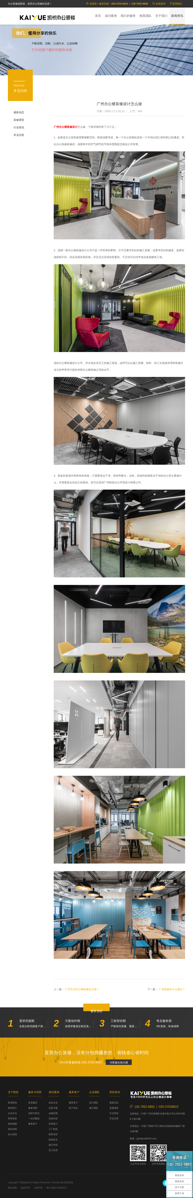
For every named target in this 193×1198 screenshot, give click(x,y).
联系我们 (177, 3)
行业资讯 (19, 127)
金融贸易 (53, 1113)
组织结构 (12, 1129)
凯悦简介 (12, 1108)
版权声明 (25, 1187)
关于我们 (161, 15)
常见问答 (19, 134)
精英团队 (145, 15)
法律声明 (38, 1187)
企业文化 (12, 1113)
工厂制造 (53, 1129)
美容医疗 (53, 1123)
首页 (98, 15)
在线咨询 (160, 3)
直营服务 (32, 1102)
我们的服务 (128, 15)
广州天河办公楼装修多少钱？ (82, 989)
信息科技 (53, 1118)
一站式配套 (34, 1118)
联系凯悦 (12, 1102)
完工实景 (53, 1150)
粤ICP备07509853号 (56, 1187)
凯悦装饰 (47, 17)
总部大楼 (53, 1108)
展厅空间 (53, 1145)
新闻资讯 (177, 15)
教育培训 (53, 1134)
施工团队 (93, 1108)
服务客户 (32, 1123)
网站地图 (12, 1187)
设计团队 (93, 1102)
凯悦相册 (12, 1123)
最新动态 (19, 112)
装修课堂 (19, 119)
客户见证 (73, 1108)
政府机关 (53, 1139)
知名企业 (53, 1102)
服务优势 (32, 1108)
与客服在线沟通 (119, 1062)
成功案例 (111, 15)
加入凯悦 (12, 1134)
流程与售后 (34, 1113)
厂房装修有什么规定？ (172, 989)
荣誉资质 (12, 1118)
